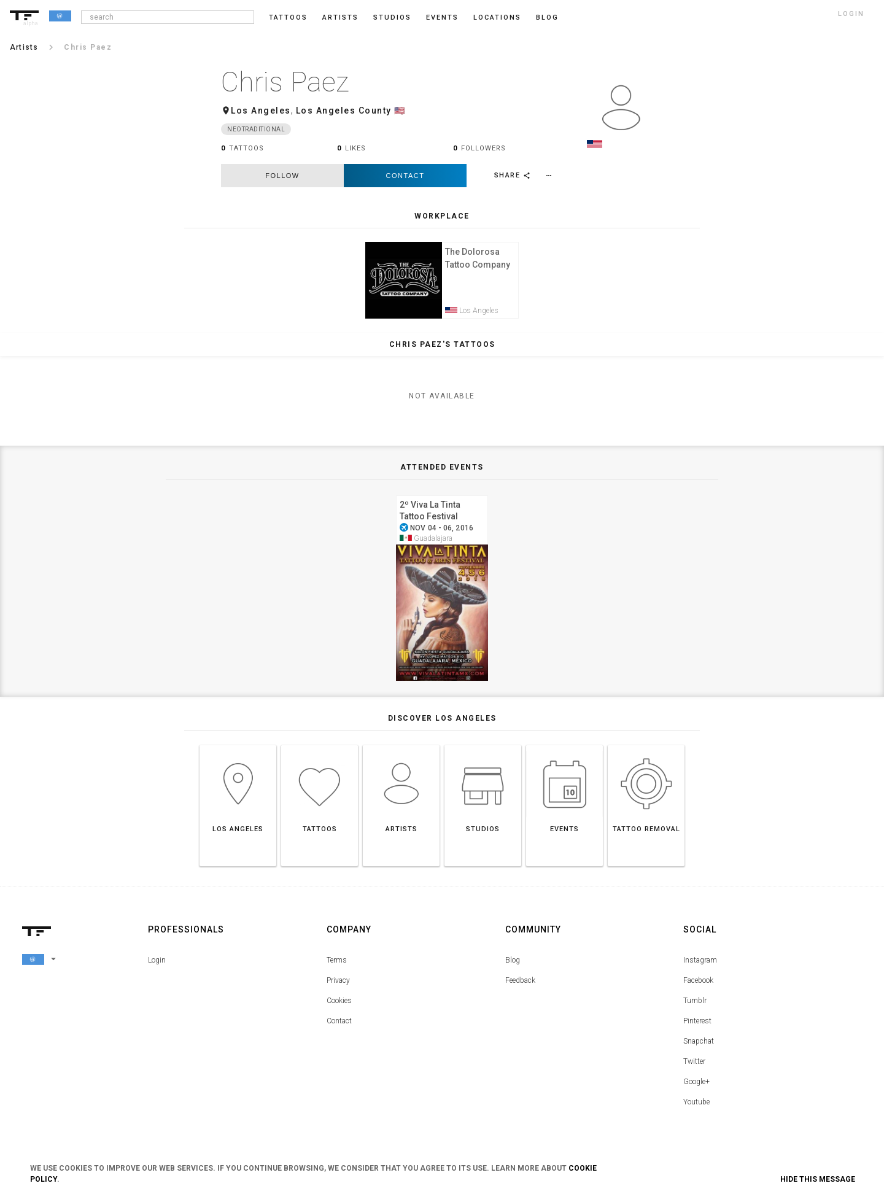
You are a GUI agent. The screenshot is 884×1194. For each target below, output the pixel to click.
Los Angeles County (344, 110)
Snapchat (698, 1045)
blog (547, 17)
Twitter (694, 1065)
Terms (337, 963)
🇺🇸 (400, 110)
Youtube (696, 1105)
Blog (512, 963)
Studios (392, 17)
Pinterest (697, 1024)
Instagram (700, 963)
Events (442, 17)
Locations (497, 17)
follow (282, 175)
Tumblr (695, 1004)
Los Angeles (261, 110)
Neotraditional (256, 129)
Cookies (339, 1004)
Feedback (520, 984)
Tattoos (288, 17)
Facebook (698, 984)
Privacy (338, 984)
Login (157, 963)
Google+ (696, 1085)
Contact (405, 175)
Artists (340, 17)
